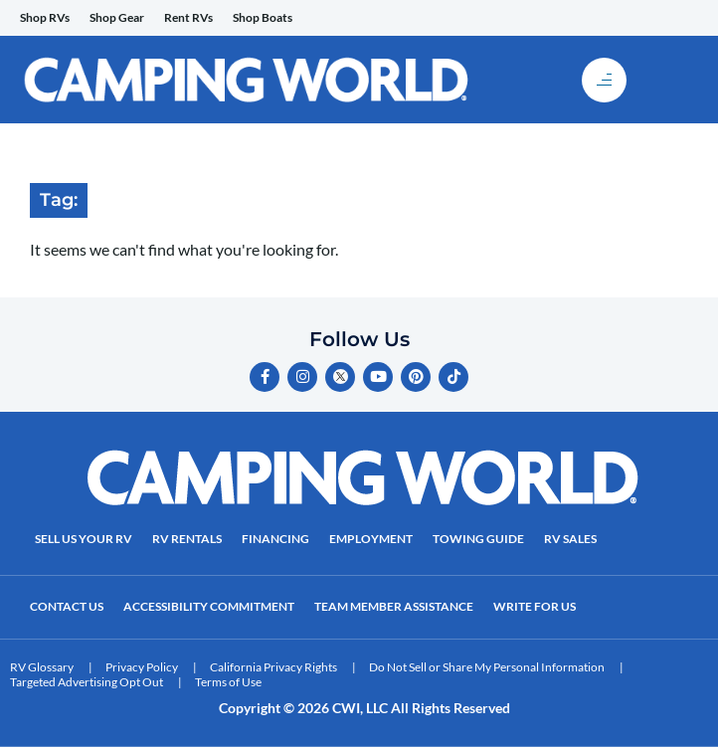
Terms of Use (228, 681)
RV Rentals (187, 538)
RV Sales (570, 538)
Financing (275, 538)
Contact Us (66, 606)
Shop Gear (117, 17)
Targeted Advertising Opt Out (86, 681)
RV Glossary (42, 666)
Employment (371, 538)
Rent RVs (188, 17)
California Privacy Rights (273, 666)
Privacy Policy (141, 666)
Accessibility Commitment (208, 606)
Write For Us (534, 606)
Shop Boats (262, 17)
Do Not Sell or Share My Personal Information (487, 666)
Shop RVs (45, 17)
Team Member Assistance (393, 606)
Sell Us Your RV (83, 538)
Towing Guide (478, 538)
